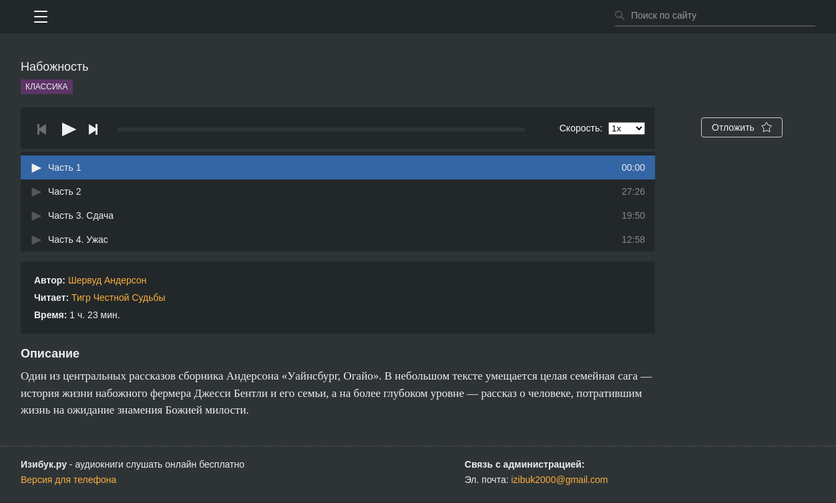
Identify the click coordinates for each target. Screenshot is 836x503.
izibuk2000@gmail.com (559, 479)
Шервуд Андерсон (107, 280)
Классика (46, 86)
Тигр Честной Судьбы (118, 297)
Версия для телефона (68, 479)
